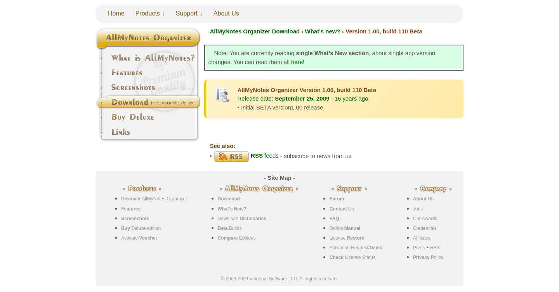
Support (187, 13)
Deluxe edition (141, 228)
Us (342, 209)
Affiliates (422, 238)
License (347, 238)
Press (419, 247)
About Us (226, 13)
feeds (246, 155)
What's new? (322, 31)
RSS (435, 247)
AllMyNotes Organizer (154, 199)
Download (242, 218)
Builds (230, 228)
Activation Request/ (356, 247)
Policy (428, 257)
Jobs (418, 209)
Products (147, 13)
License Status (352, 257)
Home (116, 13)
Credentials (425, 228)
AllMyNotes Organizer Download (255, 31)
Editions (237, 238)
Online (345, 228)
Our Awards (425, 218)
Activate (139, 238)
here (297, 62)
